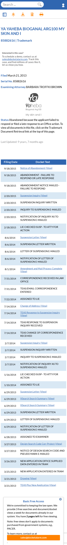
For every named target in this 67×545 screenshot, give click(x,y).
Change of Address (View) (33, 306)
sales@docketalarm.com (15, 59)
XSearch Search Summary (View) (37, 398)
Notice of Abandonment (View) (36, 168)
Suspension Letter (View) (33, 237)
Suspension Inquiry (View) (33, 195)
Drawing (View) (28, 478)
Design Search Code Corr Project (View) (41, 443)
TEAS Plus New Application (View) (38, 485)
